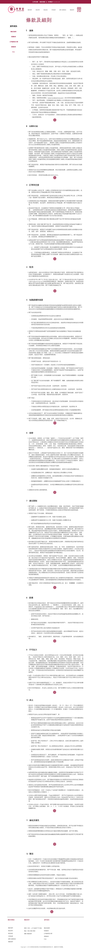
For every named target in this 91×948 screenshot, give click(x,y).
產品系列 (10, 930)
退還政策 (46, 936)
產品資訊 (10, 933)
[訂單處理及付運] (13, 41)
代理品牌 (10, 936)
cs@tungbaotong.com (36, 281)
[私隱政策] (13, 36)
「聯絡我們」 (60, 281)
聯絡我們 (10, 941)
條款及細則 (47, 928)
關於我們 (10, 928)
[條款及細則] (13, 31)
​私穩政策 (46, 930)
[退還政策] (13, 46)
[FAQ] (13, 51)
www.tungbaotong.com (55, 98)
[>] (54, 120)
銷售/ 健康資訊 (12, 939)
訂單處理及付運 (48, 933)
